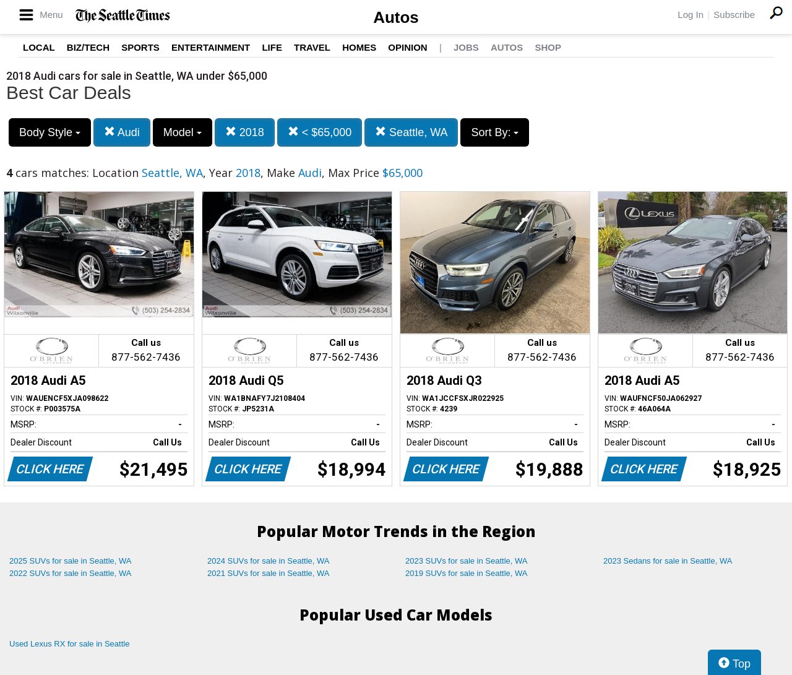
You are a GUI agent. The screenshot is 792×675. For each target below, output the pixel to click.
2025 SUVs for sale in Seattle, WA (70, 560)
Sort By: (495, 132)
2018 (244, 132)
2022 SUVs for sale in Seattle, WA (70, 573)
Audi (122, 132)
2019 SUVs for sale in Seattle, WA (466, 573)
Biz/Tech (88, 47)
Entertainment (210, 47)
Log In (691, 14)
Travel (312, 47)
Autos (396, 17)
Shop (548, 47)
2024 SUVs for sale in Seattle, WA (268, 560)
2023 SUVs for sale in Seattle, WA (466, 560)
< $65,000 (320, 132)
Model (182, 132)
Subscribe (734, 14)
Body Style (49, 132)
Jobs (466, 47)
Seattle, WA (411, 132)
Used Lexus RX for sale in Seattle (69, 643)
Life (272, 47)
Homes (359, 47)
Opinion (407, 47)
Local (39, 47)
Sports (140, 47)
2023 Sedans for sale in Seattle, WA (667, 560)
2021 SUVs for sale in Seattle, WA (268, 573)
